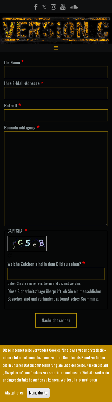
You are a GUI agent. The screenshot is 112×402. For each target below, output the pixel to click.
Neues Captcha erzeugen (10, 255)
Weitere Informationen (79, 380)
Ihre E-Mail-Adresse (21, 83)
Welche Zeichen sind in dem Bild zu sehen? (44, 264)
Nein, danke (38, 393)
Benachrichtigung (20, 127)
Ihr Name (12, 62)
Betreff (10, 105)
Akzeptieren (14, 393)
